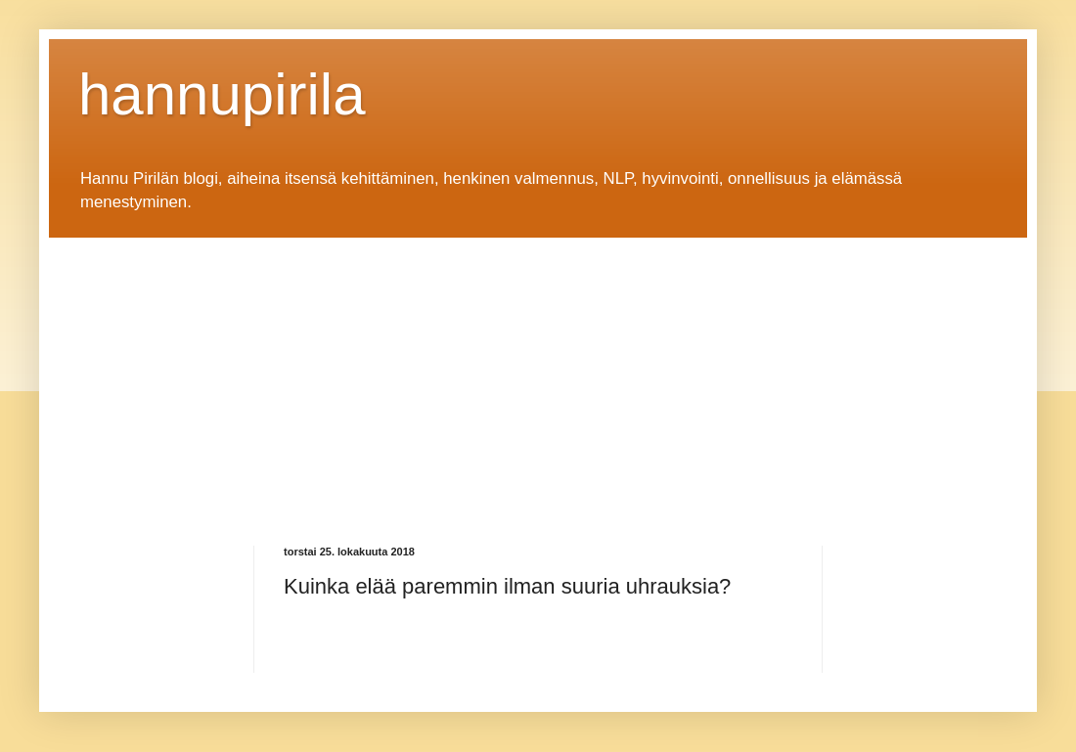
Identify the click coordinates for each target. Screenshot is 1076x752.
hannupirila (222, 94)
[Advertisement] (414, 374)
